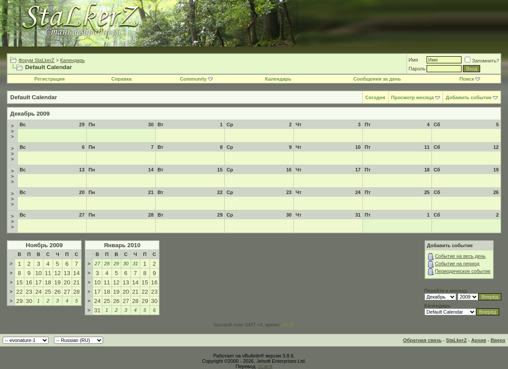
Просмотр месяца (412, 97)
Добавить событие (469, 97)
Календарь (72, 60)
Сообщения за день (377, 79)
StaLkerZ (456, 340)
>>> (12, 131)
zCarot (265, 366)
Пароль (416, 68)
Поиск (469, 79)
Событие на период (457, 263)
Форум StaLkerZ (36, 60)
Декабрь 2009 (30, 113)
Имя (413, 59)
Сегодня (375, 97)
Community (196, 79)
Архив (478, 340)
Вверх (498, 340)
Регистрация (49, 79)
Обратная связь (422, 340)
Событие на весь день (460, 256)
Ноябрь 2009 (44, 245)
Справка (121, 79)
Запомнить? (482, 60)
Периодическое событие (463, 271)
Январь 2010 (122, 245)
